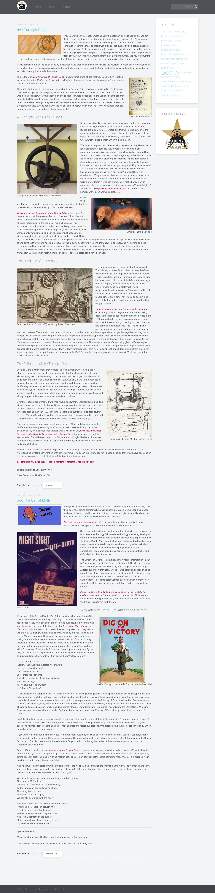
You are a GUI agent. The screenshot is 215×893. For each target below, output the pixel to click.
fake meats (166, 31)
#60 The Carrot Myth (33, 500)
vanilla (177, 77)
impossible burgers (170, 49)
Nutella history (168, 68)
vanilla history (184, 81)
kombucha (184, 54)
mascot (165, 58)
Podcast (66, 6)
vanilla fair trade (169, 81)
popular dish (186, 72)
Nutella (180, 63)
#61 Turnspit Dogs (32, 30)
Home (38, 6)
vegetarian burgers (170, 95)
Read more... (52, 485)
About (51, 6)
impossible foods (169, 54)
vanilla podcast (168, 86)
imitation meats (169, 45)
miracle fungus (168, 63)
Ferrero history (177, 36)
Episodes (35, 485)
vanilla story (167, 90)
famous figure (180, 31)
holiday (177, 40)
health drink (167, 40)
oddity (170, 72)
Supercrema (167, 77)
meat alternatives (178, 58)
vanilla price (182, 86)
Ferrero (164, 36)
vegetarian (179, 90)
